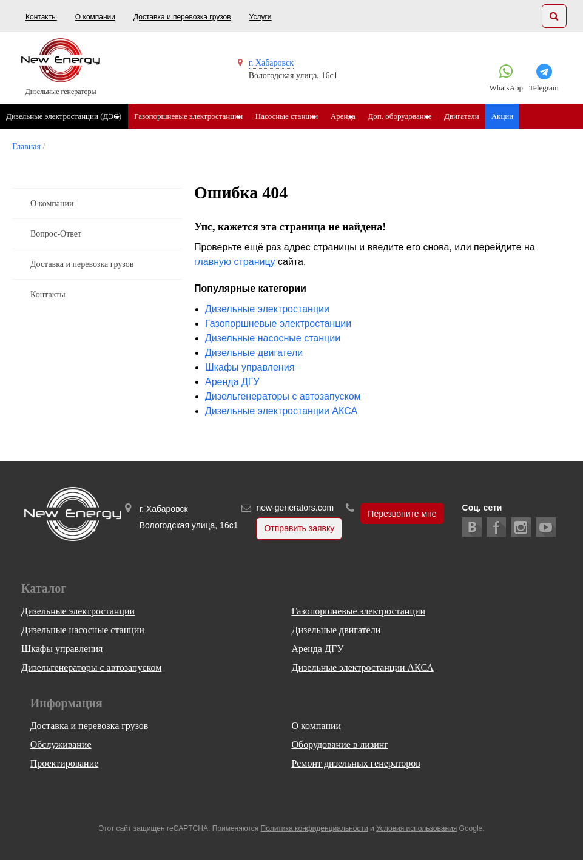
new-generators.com (295, 507)
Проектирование (64, 763)
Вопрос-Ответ (55, 233)
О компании (95, 17)
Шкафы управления (249, 367)
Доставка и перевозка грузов (182, 17)
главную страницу (234, 262)
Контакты (41, 17)
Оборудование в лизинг (339, 744)
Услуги (260, 17)
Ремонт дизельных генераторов (355, 763)
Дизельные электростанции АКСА (281, 411)
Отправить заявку (299, 529)
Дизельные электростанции (267, 309)
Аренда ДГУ (232, 382)
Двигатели (508, 116)
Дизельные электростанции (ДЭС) (63, 116)
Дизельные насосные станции (272, 338)
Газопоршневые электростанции (197, 116)
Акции (549, 116)
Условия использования (416, 828)
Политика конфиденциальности (314, 828)
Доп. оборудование (437, 116)
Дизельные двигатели (254, 353)
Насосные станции (305, 116)
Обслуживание (61, 744)
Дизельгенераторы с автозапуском (283, 396)
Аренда (371, 116)
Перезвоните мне (402, 514)
